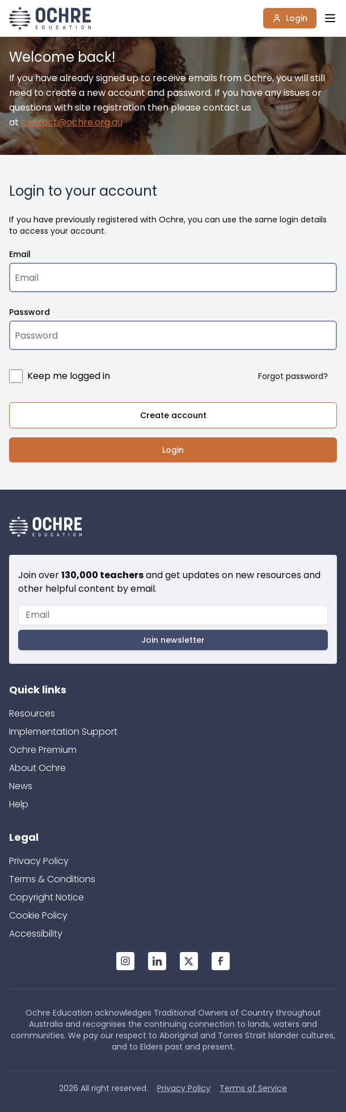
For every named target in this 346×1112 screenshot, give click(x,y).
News (20, 786)
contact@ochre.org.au (72, 122)
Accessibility (35, 933)
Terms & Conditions (52, 879)
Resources (32, 713)
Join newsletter (173, 640)
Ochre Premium (43, 749)
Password (29, 312)
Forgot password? (293, 376)
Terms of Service (253, 1088)
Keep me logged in (68, 375)
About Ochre (37, 767)
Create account (173, 415)
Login (289, 18)
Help (18, 804)
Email (20, 254)
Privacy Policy (39, 860)
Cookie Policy (38, 915)
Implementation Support (63, 731)
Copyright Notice (46, 897)
